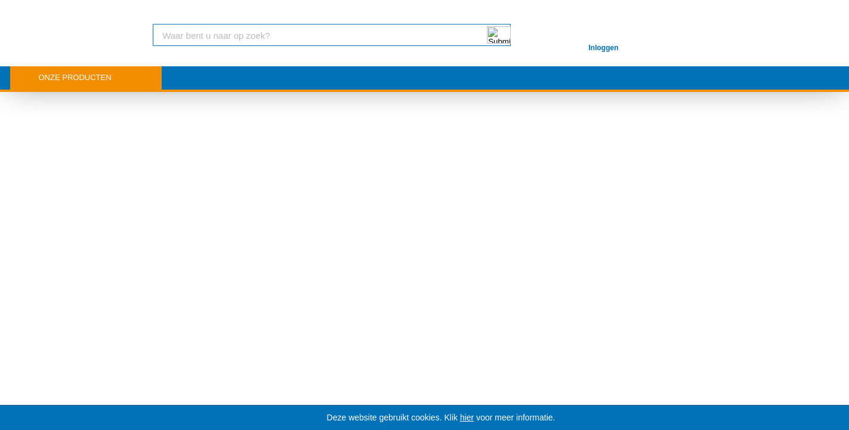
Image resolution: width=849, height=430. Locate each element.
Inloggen (604, 48)
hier (467, 417)
